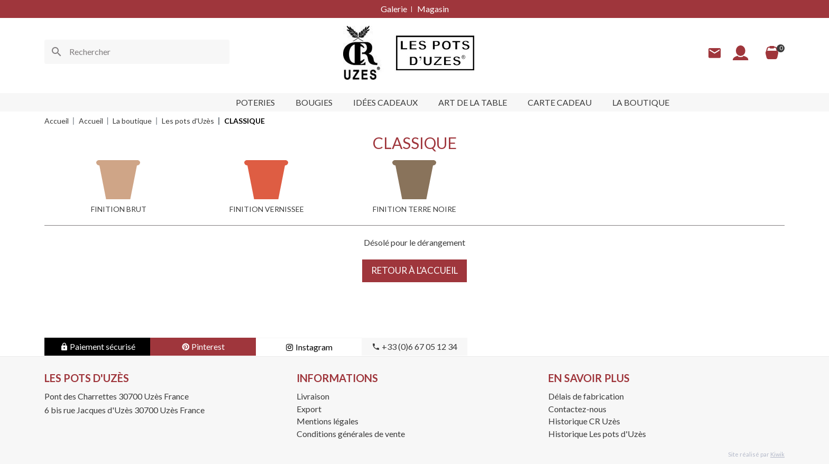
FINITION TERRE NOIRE (414, 209)
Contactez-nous (577, 409)
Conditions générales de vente (351, 434)
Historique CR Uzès (584, 421)
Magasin (433, 9)
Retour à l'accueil (414, 270)
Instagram (309, 347)
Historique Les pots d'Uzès (597, 434)
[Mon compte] (741, 53)
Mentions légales (327, 421)
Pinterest (203, 346)
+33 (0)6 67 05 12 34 (414, 346)
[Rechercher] (136, 52)
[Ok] (57, 52)
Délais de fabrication (586, 396)
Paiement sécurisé (97, 346)
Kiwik (777, 454)
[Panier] (771, 52)
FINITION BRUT (118, 209)
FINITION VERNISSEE (266, 209)
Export (309, 409)
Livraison (313, 396)
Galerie (394, 9)
